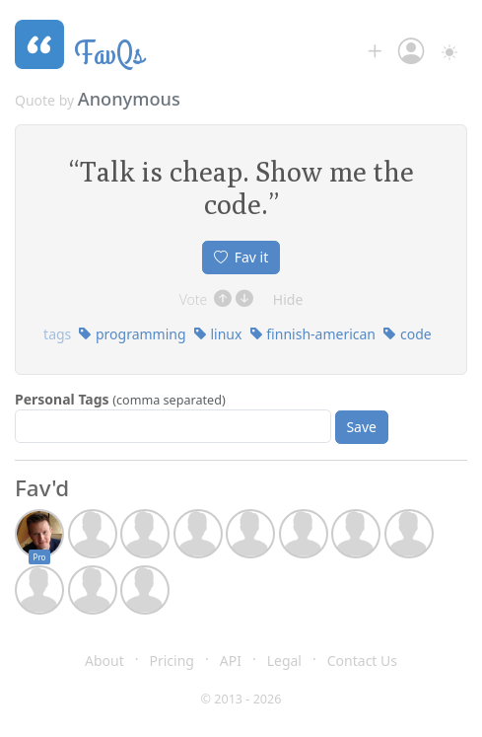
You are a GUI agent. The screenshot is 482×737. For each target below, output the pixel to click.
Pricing (172, 660)
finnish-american (312, 334)
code (406, 334)
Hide (288, 299)
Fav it (241, 257)
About (104, 660)
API (230, 660)
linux (217, 334)
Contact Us (362, 660)
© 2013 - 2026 (241, 699)
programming (131, 334)
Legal (284, 660)
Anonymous (129, 99)
